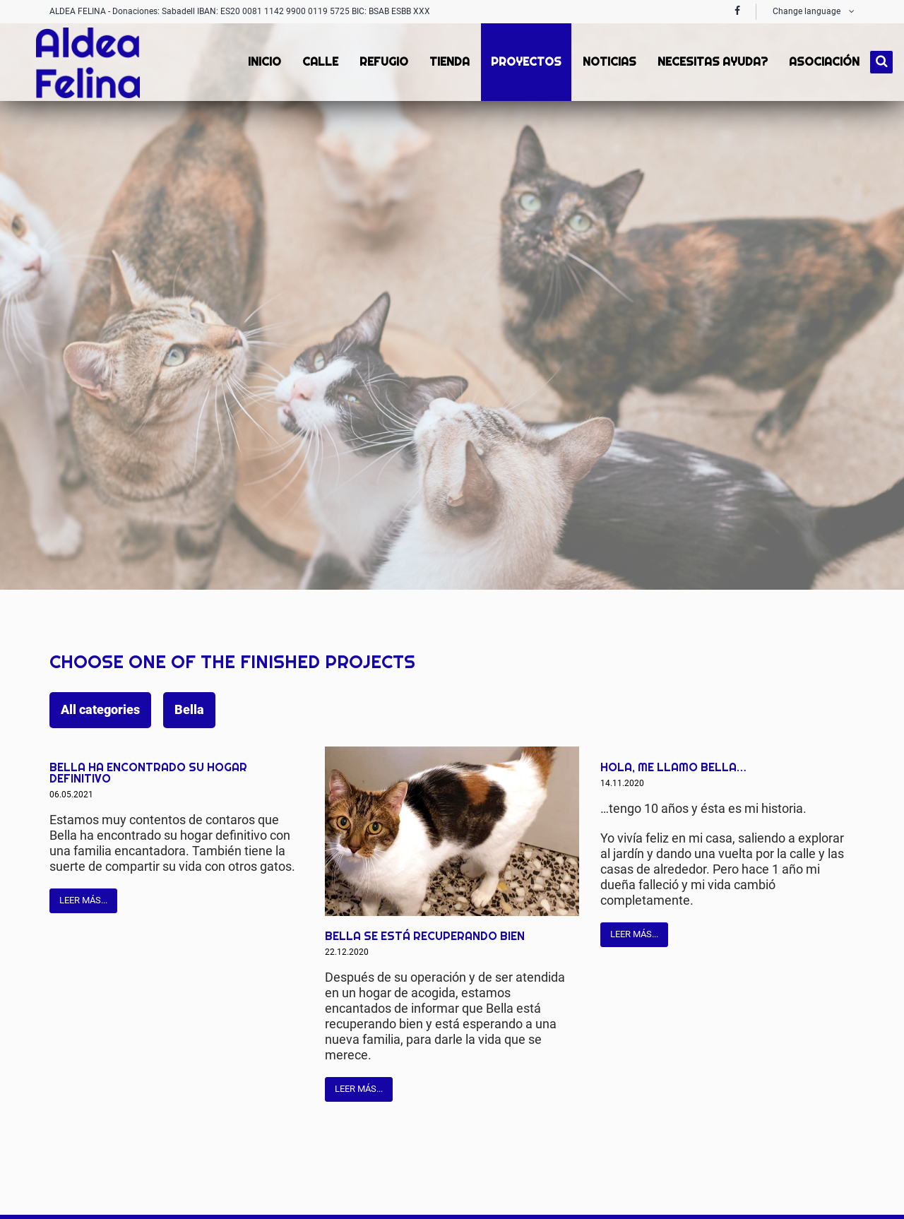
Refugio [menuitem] (382, 61)
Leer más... (83, 900)
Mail (281, 758)
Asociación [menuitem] (822, 61)
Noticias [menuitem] (608, 61)
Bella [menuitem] (189, 709)
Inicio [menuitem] (263, 61)
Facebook (225, 758)
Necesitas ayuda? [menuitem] (711, 61)
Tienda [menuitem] (448, 61)
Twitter (253, 758)
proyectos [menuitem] (524, 61)
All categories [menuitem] (100, 709)
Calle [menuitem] (319, 61)
